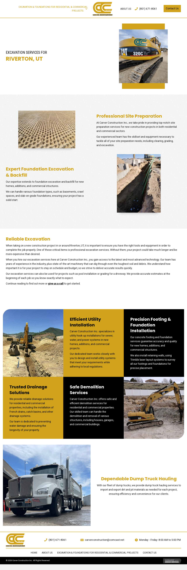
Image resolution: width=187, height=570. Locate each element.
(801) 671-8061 (148, 8)
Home (34, 552)
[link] (48, 9)
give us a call (56, 283)
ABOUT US (47, 552)
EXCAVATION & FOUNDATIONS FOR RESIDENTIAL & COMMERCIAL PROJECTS (97, 552)
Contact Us (149, 552)
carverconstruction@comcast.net (104, 539)
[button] (86, 9)
